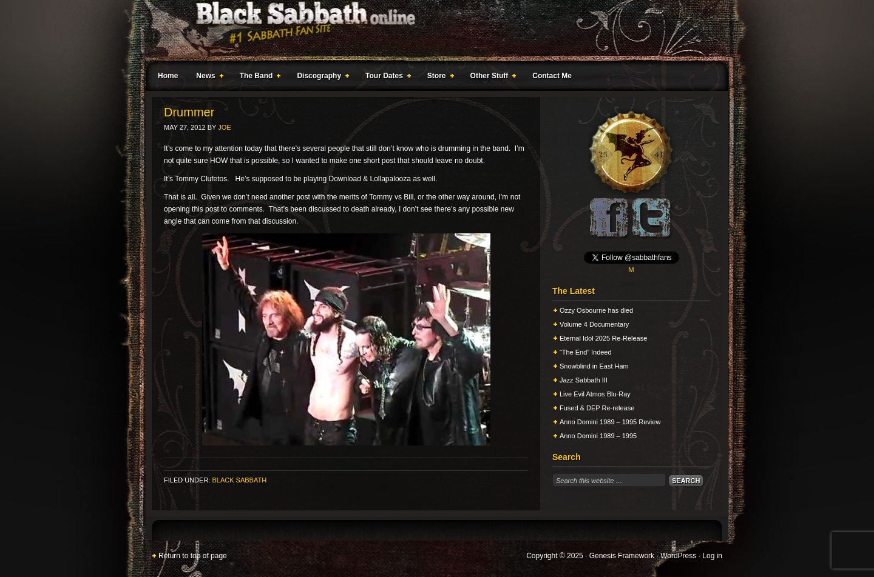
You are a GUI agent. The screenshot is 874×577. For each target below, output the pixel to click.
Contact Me (552, 76)
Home (168, 76)
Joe (224, 127)
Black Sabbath (239, 480)
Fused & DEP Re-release (597, 408)
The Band (258, 78)
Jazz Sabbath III (584, 380)
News (207, 78)
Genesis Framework (621, 556)
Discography (320, 78)
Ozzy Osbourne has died (596, 310)
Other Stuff (491, 78)
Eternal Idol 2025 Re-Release (603, 338)
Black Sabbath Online (431, 30)
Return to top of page (192, 556)
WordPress (678, 556)
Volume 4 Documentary (594, 324)
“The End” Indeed (586, 352)
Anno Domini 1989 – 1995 (598, 435)
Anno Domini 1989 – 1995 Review (610, 421)
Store (438, 78)
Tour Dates (385, 78)
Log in (712, 556)
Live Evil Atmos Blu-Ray (595, 394)
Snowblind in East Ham (594, 366)
